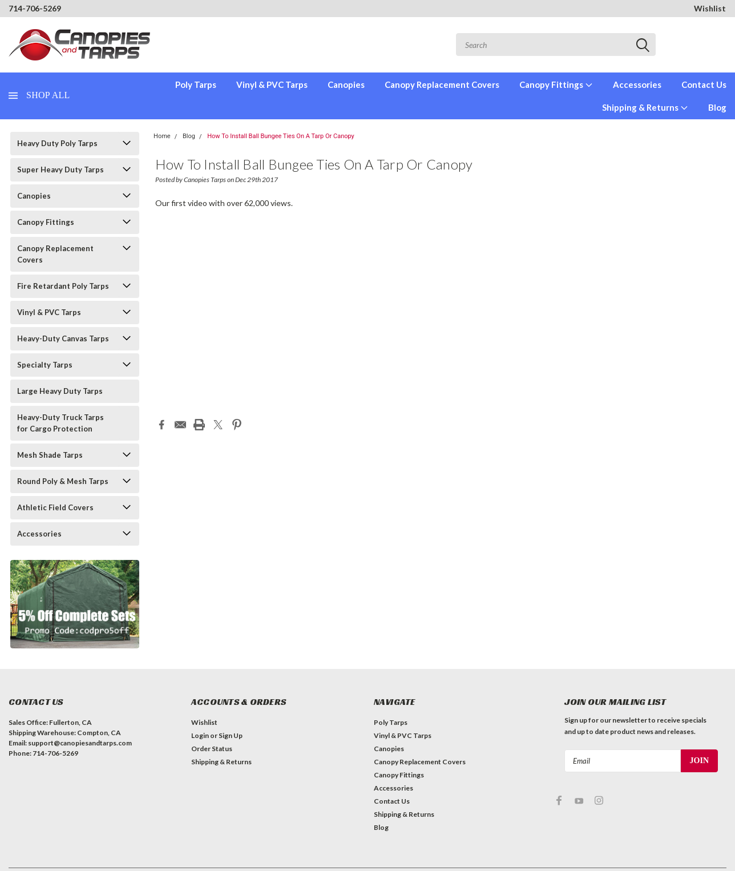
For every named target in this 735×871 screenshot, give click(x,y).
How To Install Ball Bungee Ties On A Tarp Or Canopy (280, 136)
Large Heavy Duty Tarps (60, 391)
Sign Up (231, 735)
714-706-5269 (35, 8)
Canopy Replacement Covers (442, 84)
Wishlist (710, 8)
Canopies (346, 84)
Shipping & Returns (645, 107)
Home (162, 136)
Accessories (637, 84)
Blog (717, 107)
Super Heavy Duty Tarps (60, 169)
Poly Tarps (195, 84)
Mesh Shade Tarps (50, 454)
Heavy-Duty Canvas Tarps (63, 338)
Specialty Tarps (44, 364)
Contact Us (703, 84)
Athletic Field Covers (55, 507)
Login (200, 735)
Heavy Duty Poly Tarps (57, 143)
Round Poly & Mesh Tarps (62, 481)
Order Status (211, 748)
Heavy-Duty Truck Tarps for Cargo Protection (60, 423)
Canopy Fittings (556, 84)
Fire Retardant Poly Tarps (63, 286)
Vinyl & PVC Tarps (272, 84)
